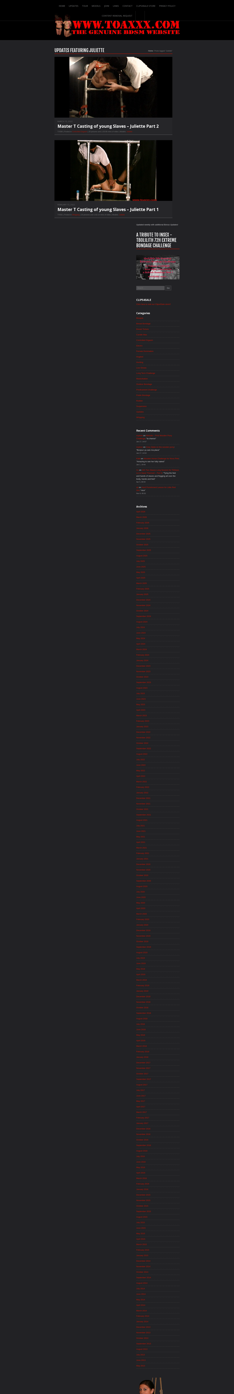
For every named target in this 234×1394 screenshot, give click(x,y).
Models (78, 4)
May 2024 (163, 483)
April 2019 (163, 829)
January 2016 (165, 1050)
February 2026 (165, 364)
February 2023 (165, 568)
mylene (162, 274)
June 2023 (163, 545)
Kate (161, 298)
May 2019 (163, 823)
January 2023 (165, 574)
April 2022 (163, 625)
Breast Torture (165, 164)
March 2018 (164, 903)
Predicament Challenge (170, 227)
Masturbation (165, 215)
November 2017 (166, 925)
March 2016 (164, 1039)
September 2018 (166, 869)
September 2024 (166, 460)
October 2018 (165, 863)
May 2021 (163, 687)
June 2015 (163, 1090)
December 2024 (166, 443)
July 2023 (163, 540)
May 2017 (163, 959)
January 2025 (165, 438)
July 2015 (163, 1084)
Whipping (53, 222)
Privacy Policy (150, 4)
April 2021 (163, 693)
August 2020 (165, 738)
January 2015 (165, 1118)
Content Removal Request (178, 4)
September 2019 (166, 800)
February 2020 (165, 772)
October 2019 (165, 795)
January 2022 (165, 642)
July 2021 (163, 676)
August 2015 (165, 1078)
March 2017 (164, 971)
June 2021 (163, 681)
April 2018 (163, 897)
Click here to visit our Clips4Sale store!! (177, 139)
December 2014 (166, 1124)
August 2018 (165, 874)
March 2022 (164, 630)
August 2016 (165, 1010)
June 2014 (163, 1158)
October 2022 (165, 591)
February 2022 (165, 636)
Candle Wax (164, 170)
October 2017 (165, 931)
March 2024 (164, 494)
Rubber (162, 238)
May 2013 (163, 1231)
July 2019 (163, 812)
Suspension (164, 244)
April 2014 (163, 1169)
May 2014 (163, 1163)
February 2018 (165, 908)
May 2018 (163, 891)
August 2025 (165, 398)
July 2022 (163, 608)
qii (160, 328)
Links (99, 4)
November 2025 (166, 381)
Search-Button (200, 5)
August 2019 (165, 806)
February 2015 (165, 1112)
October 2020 (165, 727)
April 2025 (163, 420)
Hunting (162, 198)
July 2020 (163, 744)
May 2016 (163, 1027)
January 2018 (165, 914)
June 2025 (163, 409)
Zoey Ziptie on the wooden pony (184, 286)
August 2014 (165, 1146)
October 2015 (165, 1067)
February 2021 (165, 704)
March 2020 (164, 766)
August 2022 (165, 602)
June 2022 (163, 613)
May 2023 (163, 551)
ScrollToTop (117, 1368)
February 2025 (165, 432)
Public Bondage (166, 232)
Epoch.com (187, 1332)
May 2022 (163, 619)
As (160, 309)
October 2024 (165, 455)
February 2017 (165, 976)
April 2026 (163, 352)
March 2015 (164, 1107)
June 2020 (163, 749)
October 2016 (165, 999)
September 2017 (166, 937)
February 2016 (165, 1044)
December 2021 (166, 647)
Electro (162, 181)
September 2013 (166, 1209)
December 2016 (166, 988)
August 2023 (165, 534)
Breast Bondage (166, 159)
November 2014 (166, 1129)
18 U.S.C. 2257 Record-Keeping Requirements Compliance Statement (128, 1382)
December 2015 (166, 1056)
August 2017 (165, 942)
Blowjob (162, 153)
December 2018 (166, 851)
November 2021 (166, 653)
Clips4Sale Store (128, 4)
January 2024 (165, 506)
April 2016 (163, 1033)
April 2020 (163, 761)
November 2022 (166, 585)
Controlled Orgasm (57, 139)
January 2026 (165, 369)
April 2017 (163, 965)
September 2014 (166, 1141)
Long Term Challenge (169, 210)
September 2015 (166, 1073)
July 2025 (163, 403)
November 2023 (166, 517)
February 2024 (165, 500)
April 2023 (163, 557)
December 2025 (166, 375)
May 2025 (163, 415)
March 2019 (164, 834)
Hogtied (162, 193)
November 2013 (166, 1197)
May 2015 (163, 1095)
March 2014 (164, 1175)
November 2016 (166, 993)
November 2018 (166, 857)
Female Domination (168, 187)
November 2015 (166, 1061)
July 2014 (163, 1152)
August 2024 (165, 466)
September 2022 (166, 596)
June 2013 (163, 1226)
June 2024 (163, 477)
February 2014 (165, 1180)
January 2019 (165, 846)
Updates (56, 4)
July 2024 (163, 472)
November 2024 (166, 449)
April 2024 (163, 489)
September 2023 (166, 528)
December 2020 (166, 715)
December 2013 (166, 1192)
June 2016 (163, 1022)
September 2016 (166, 1005)
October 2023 (165, 523)
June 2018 (163, 886)
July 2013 (163, 1220)
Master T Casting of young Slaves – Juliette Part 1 (85, 216)
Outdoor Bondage (167, 221)
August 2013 (165, 1214)
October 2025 (165, 386)
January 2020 (165, 778)
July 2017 (163, 948)
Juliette (107, 139)
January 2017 (165, 982)
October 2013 (165, 1203)
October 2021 (165, 659)
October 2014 (165, 1135)
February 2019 (165, 840)
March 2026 (164, 358)
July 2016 (163, 1016)
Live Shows (164, 204)
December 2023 (166, 511)
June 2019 (163, 817)
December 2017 (166, 920)
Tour (67, 4)
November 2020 (166, 721)
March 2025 (164, 426)
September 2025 (166, 392)
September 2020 (166, 732)
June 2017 (163, 954)
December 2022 (166, 579)
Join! (89, 4)
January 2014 (165, 1186)
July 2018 (163, 880)
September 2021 (166, 664)
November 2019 (166, 789)
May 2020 (163, 755)
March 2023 (164, 562)
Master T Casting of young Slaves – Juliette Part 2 (85, 133)
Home (44, 4)
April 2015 (163, 1101)
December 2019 (166, 783)
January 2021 (165, 710)
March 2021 (164, 698)
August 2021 (165, 670)
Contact (111, 4)
